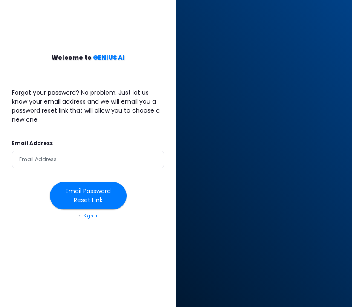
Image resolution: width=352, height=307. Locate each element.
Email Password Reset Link (88, 195)
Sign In (91, 216)
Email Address (32, 143)
